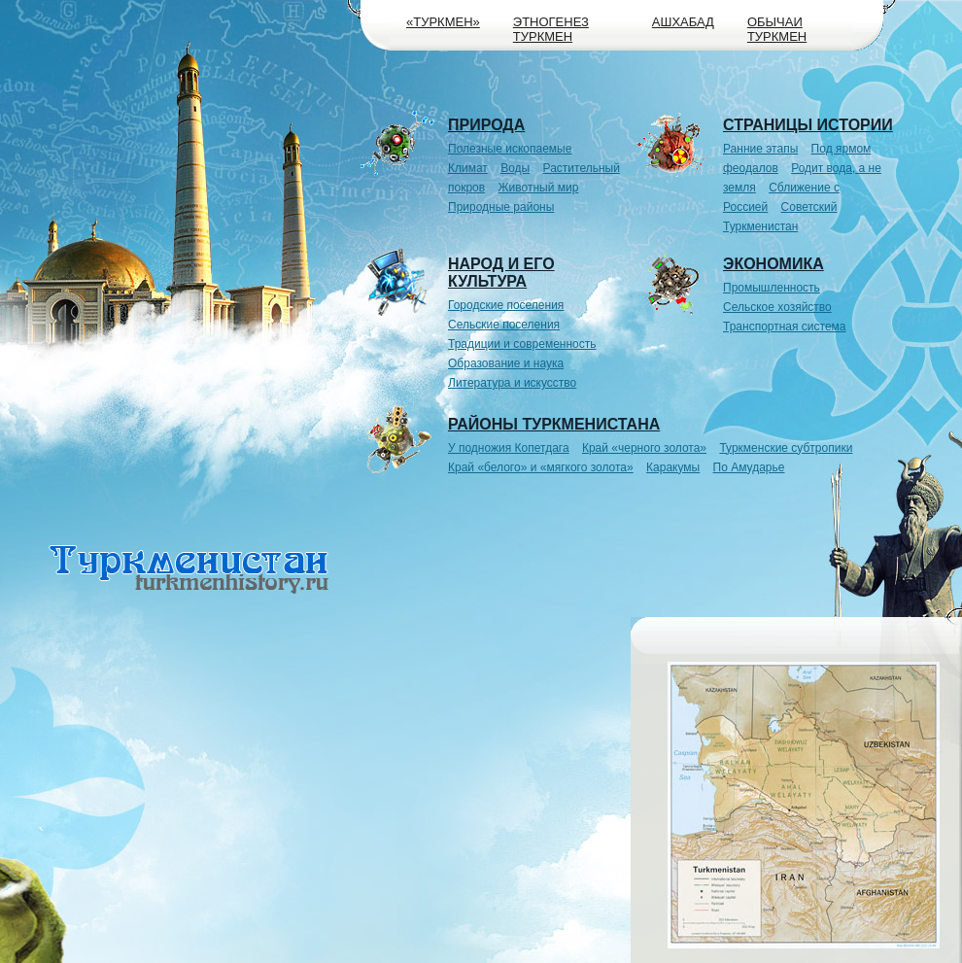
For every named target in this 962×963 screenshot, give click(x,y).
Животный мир (538, 187)
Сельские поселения (504, 324)
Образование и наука (506, 363)
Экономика (773, 264)
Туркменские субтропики (785, 448)
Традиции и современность (522, 344)
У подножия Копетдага (508, 448)
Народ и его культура (501, 273)
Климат (468, 168)
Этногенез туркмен (551, 29)
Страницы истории (808, 125)
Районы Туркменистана (554, 424)
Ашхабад (683, 22)
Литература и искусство (512, 383)
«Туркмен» (443, 22)
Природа (486, 125)
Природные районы (501, 207)
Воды (515, 168)
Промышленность (771, 287)
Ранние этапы (760, 148)
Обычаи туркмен (777, 29)
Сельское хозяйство (777, 307)
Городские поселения (506, 305)
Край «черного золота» (644, 448)
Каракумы (673, 467)
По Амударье (749, 467)
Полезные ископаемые (509, 148)
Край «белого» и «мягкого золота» (541, 467)
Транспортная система (784, 326)
